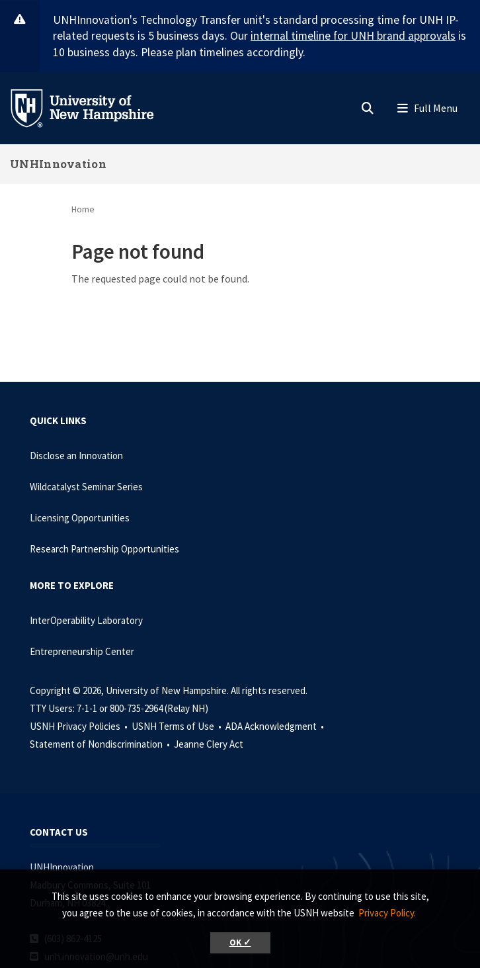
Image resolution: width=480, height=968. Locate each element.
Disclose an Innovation (76, 455)
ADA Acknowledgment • (275, 726)
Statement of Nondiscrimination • (101, 744)
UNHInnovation (58, 163)
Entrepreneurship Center (82, 651)
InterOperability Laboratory (86, 620)
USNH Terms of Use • (177, 726)
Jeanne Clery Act (208, 744)
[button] (367, 105)
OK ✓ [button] (240, 942)
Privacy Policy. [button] (387, 912)
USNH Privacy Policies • (80, 726)
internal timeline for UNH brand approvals (353, 35)
